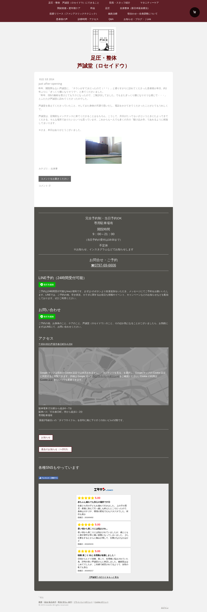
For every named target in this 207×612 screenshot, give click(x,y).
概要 (40, 602)
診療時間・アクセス (88, 19)
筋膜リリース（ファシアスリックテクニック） (74, 13)
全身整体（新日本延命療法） (135, 8)
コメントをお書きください (55, 179)
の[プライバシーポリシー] (106, 376)
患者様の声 (62, 19)
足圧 (107, 8)
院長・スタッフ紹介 (119, 2)
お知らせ (45, 437)
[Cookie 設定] (47, 379)
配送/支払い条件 (65, 602)
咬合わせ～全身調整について (143, 13)
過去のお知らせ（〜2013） (55, 449)
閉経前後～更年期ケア (68, 8)
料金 (92, 8)
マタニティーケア (149, 2)
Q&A (111, 19)
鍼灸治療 (112, 13)
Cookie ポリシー (101, 602)
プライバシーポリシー (83, 602)
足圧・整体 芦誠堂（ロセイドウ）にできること (73, 2)
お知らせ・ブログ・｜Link (137, 19)
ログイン (165, 607)
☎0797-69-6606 (103, 265)
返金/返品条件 (50, 602)
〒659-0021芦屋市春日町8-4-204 (56, 344)
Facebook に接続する (48, 478)
